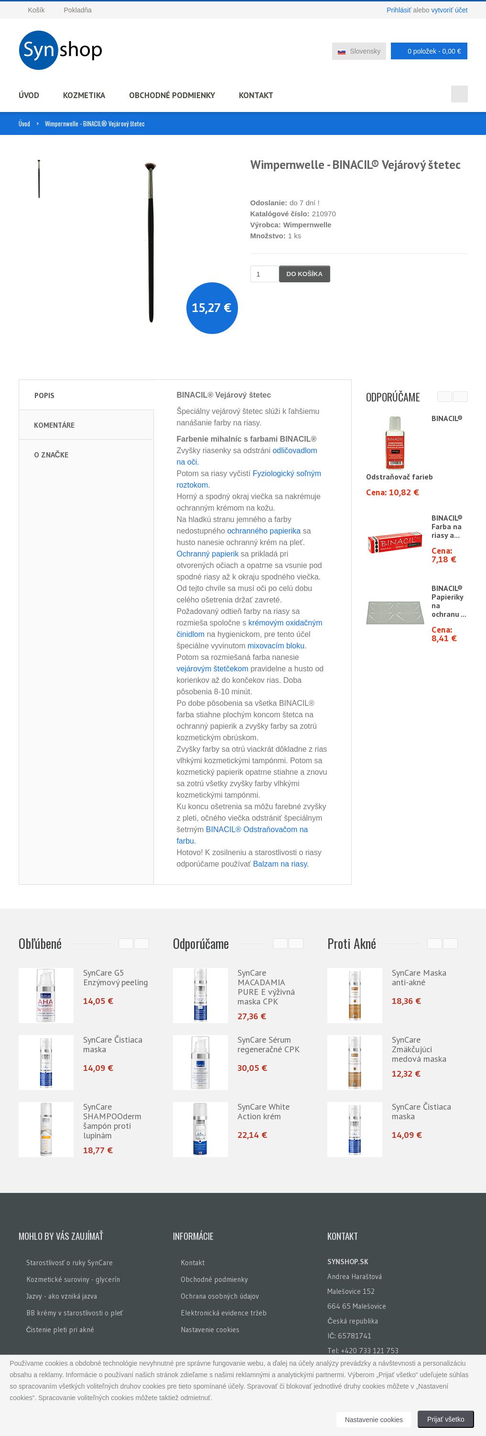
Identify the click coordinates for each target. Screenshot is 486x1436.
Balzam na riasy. (281, 864)
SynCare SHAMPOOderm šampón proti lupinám (112, 1121)
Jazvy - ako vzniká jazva (61, 1293)
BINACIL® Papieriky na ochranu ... (449, 601)
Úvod (29, 95)
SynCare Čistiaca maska (112, 1044)
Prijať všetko (445, 1419)
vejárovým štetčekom (212, 669)
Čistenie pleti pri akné (60, 1327)
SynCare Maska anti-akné (419, 977)
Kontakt (256, 95)
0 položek (426, 51)
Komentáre (54, 425)
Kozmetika (84, 95)
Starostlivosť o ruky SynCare (69, 1260)
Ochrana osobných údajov (220, 1293)
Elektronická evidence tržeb (224, 1310)
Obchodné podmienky (172, 95)
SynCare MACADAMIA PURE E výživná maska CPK (266, 987)
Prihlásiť (399, 10)
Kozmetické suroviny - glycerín (73, 1276)
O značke (51, 454)
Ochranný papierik (208, 554)
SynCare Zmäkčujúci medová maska (419, 1049)
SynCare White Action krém (264, 1111)
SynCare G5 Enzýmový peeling (115, 977)
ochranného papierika (264, 531)
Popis (44, 395)
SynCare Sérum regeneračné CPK (269, 1044)
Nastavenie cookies (210, 1327)
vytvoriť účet (449, 10)
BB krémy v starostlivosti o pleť (74, 1310)
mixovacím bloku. (277, 646)
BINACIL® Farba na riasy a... (447, 526)
